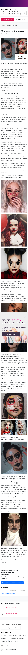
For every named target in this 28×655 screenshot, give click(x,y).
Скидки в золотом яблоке (13, 321)
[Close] (25, 316)
